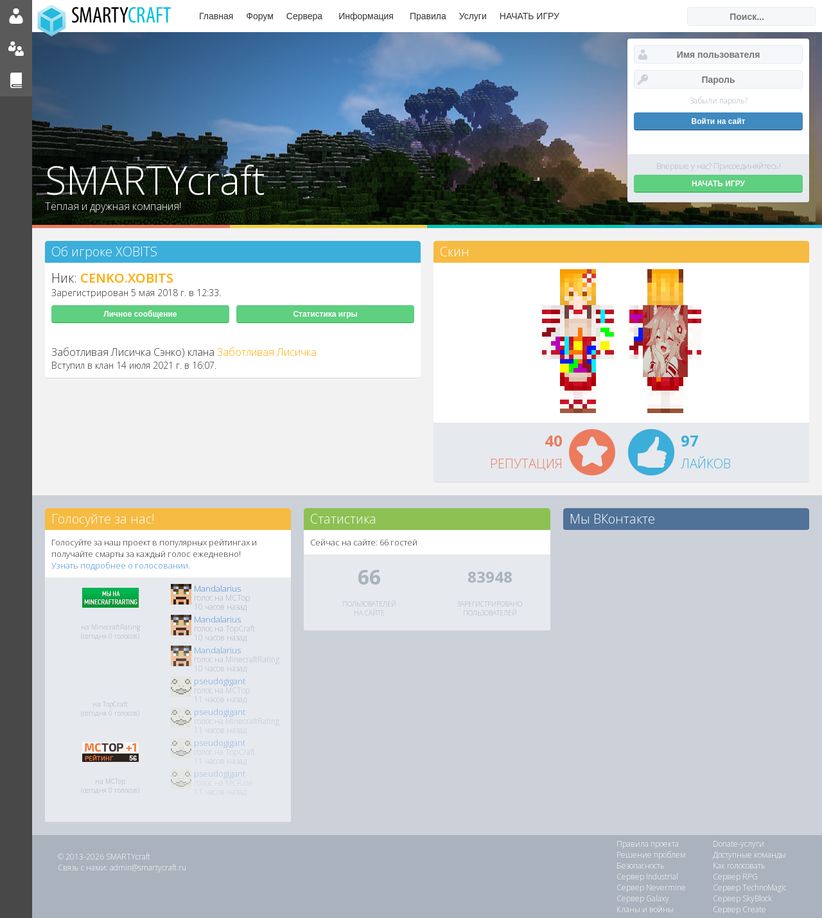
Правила (428, 16)
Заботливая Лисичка (267, 352)
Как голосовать (739, 865)
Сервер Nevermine (651, 887)
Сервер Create (739, 909)
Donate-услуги (738, 843)
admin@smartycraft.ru (148, 867)
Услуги (473, 16)
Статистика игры (325, 314)
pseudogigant (219, 681)
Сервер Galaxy (642, 898)
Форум (260, 16)
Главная (216, 16)
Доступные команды (749, 854)
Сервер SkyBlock (742, 898)
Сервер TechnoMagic (750, 887)
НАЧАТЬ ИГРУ (529, 16)
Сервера (304, 16)
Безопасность (640, 865)
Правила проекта (647, 843)
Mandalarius (217, 588)
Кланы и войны (645, 909)
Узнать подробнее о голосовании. (120, 565)
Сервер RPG (735, 876)
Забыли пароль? (719, 100)
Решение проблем (651, 854)
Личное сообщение (140, 314)
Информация (366, 16)
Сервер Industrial (647, 876)
